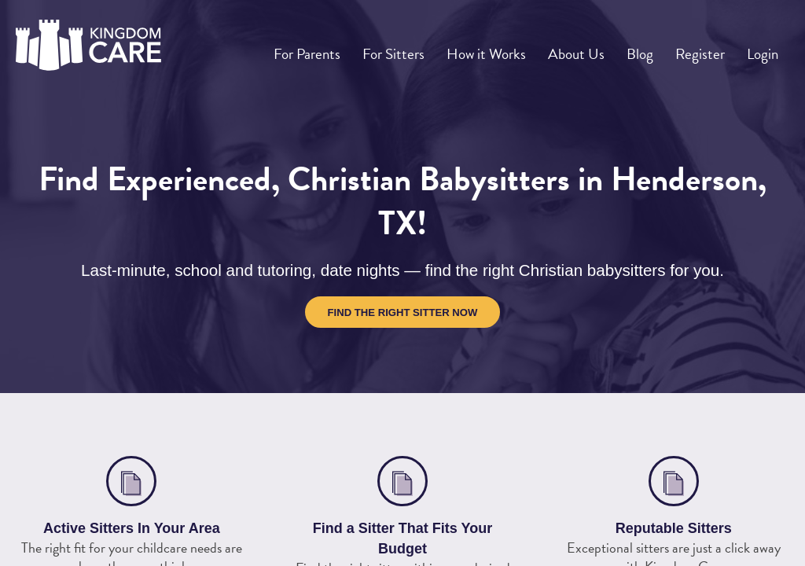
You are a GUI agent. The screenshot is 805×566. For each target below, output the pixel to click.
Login (764, 48)
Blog (652, 48)
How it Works (505, 48)
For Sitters (415, 48)
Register (707, 48)
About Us (592, 48)
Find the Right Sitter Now (403, 312)
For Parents (331, 48)
